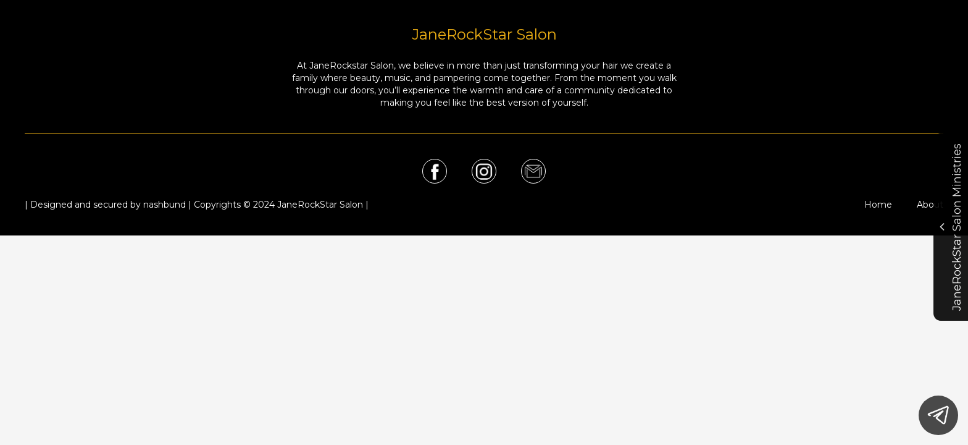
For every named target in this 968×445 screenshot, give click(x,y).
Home (878, 204)
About (930, 204)
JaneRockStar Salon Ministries (950, 227)
